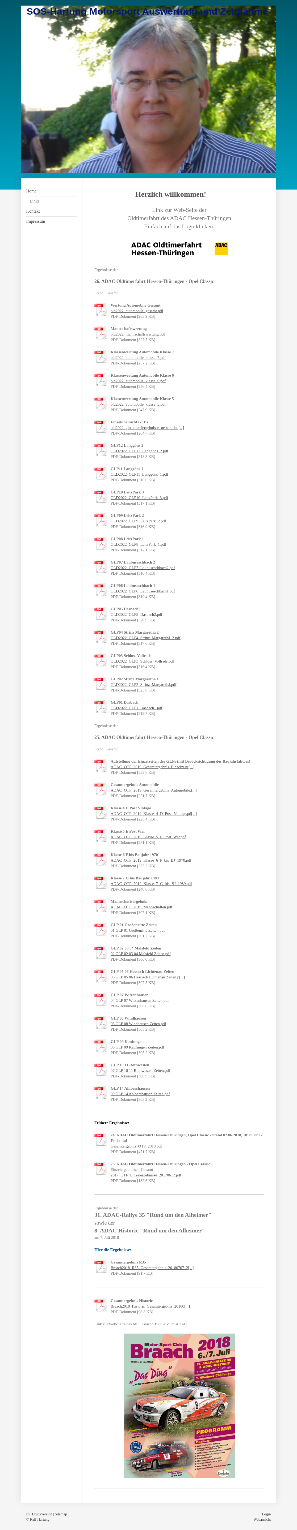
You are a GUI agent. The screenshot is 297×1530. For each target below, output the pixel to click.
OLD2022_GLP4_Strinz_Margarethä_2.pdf (146, 638)
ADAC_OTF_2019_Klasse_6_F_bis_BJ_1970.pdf (151, 860)
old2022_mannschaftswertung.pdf (138, 334)
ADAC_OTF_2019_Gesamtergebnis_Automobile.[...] (154, 790)
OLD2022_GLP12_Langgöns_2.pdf (139, 451)
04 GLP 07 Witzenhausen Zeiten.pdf (140, 1000)
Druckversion (39, 1514)
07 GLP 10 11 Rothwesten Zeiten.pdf (140, 1070)
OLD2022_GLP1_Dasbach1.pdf (136, 708)
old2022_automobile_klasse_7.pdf (138, 357)
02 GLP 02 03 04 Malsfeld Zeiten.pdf (141, 954)
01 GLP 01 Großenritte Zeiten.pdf (138, 930)
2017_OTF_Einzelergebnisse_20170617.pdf (146, 1175)
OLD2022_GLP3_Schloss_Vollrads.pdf (142, 661)
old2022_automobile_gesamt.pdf (137, 311)
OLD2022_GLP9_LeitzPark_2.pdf (138, 521)
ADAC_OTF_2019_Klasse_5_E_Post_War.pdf (148, 837)
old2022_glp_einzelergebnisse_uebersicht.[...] (147, 428)
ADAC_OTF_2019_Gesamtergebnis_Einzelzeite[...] (152, 767)
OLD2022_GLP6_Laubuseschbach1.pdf (143, 591)
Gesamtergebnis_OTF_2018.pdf (136, 1146)
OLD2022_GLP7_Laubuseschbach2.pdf (143, 568)
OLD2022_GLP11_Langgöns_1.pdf (139, 474)
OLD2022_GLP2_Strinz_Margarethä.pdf (144, 684)
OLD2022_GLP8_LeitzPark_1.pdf (138, 544)
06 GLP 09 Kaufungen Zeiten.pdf (137, 1047)
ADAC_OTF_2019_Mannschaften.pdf (141, 907)
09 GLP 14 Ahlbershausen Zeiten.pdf (140, 1094)
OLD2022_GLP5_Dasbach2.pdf (136, 614)
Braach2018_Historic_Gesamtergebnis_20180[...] (150, 1306)
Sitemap (61, 1514)
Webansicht (262, 1520)
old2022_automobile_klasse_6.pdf (138, 381)
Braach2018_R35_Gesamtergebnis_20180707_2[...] (152, 1268)
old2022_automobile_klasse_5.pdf (138, 404)
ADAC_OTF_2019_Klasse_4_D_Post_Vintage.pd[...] (154, 813)
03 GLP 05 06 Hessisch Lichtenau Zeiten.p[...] (148, 977)
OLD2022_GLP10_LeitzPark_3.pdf (139, 498)
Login (266, 1514)
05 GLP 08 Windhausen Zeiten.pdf (138, 1024)
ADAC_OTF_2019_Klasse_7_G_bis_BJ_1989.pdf (151, 884)
